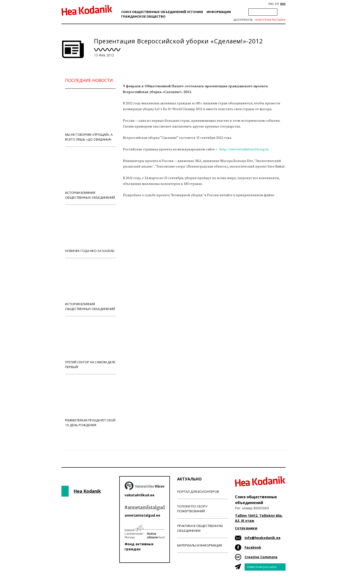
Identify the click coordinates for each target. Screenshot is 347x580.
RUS (283, 4)
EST (277, 4)
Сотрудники (246, 528)
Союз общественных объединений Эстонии (162, 12)
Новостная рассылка (270, 19)
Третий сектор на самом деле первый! (90, 345)
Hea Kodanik (87, 491)
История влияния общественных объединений (90, 287)
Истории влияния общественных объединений (90, 176)
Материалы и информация (199, 545)
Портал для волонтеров (198, 491)
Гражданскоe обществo (143, 16)
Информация (219, 12)
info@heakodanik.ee (262, 537)
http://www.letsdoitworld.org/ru (244, 149)
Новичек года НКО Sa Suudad (90, 231)
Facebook (253, 547)
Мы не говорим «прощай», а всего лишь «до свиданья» (90, 118)
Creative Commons (261, 557)
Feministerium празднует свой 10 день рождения (90, 403)
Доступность (243, 19)
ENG (271, 4)
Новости (136, 219)
